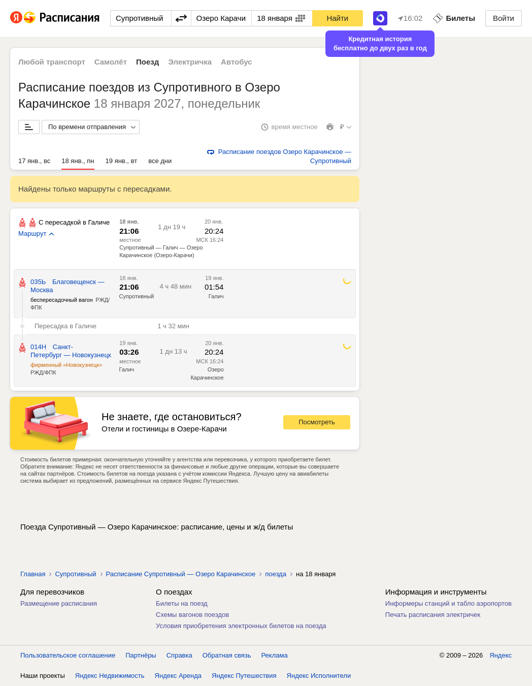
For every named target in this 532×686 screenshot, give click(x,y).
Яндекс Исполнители (319, 675)
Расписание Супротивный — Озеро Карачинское (181, 574)
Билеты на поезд (182, 603)
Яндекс (500, 655)
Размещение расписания (58, 603)
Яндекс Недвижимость (110, 675)
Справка (179, 655)
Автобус (236, 61)
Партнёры (140, 655)
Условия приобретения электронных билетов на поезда (241, 626)
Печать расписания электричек (432, 614)
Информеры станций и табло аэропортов (448, 603)
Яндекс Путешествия (244, 675)
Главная (32, 574)
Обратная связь (227, 655)
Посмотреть (316, 422)
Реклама (274, 655)
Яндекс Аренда (178, 675)
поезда (275, 574)
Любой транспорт (51, 61)
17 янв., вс (34, 161)
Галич (216, 296)
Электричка (190, 61)
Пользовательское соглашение (67, 655)
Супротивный (136, 296)
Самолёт (110, 61)
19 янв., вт (122, 161)
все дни (160, 161)
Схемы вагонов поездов (192, 614)
